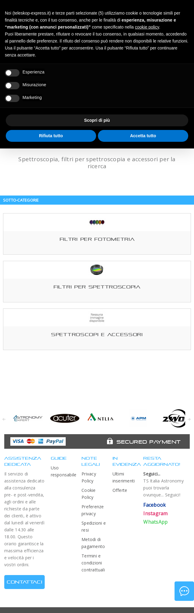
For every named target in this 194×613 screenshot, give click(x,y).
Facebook (154, 505)
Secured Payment (148, 441)
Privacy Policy (88, 477)
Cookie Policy (88, 493)
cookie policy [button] (147, 27)
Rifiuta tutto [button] (51, 135)
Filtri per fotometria (97, 239)
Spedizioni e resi (93, 526)
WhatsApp (155, 522)
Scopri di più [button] (97, 120)
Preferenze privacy (92, 510)
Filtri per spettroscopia (97, 286)
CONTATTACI (24, 581)
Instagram (155, 513)
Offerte (120, 490)
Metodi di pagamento (93, 542)
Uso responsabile (63, 471)
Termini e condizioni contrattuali (93, 563)
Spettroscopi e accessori (97, 334)
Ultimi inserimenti (124, 477)
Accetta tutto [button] (143, 135)
